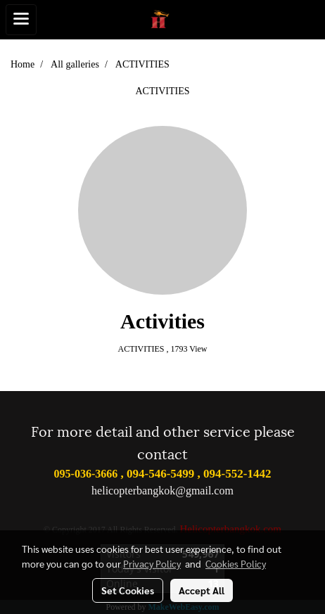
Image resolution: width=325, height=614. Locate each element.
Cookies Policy (235, 563)
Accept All (201, 590)
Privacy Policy (152, 563)
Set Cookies (127, 590)
